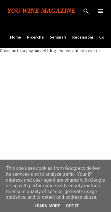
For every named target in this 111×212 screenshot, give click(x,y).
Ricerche (35, 37)
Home (15, 37)
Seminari (58, 37)
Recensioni (82, 37)
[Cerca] (86, 10)
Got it (72, 205)
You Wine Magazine (41, 10)
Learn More (47, 205)
